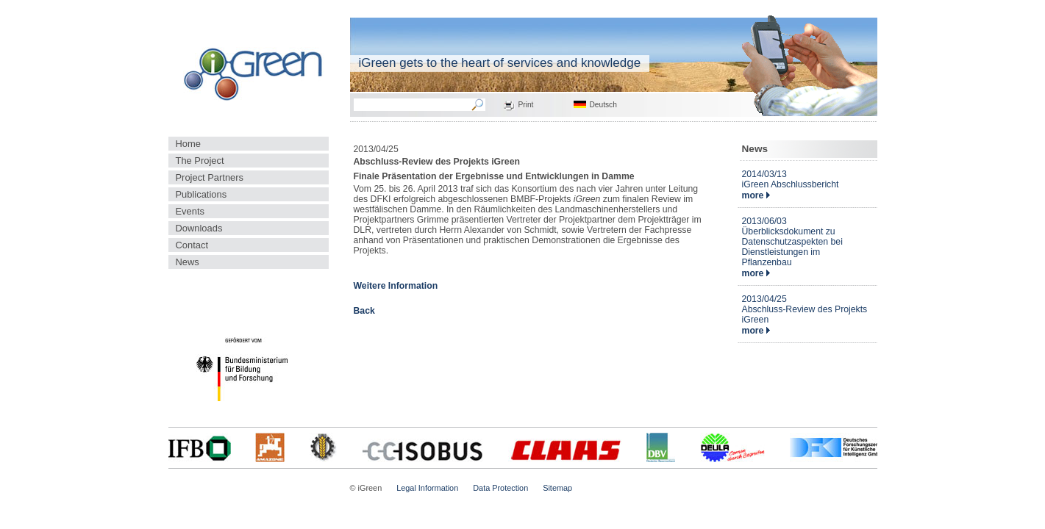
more (756, 195)
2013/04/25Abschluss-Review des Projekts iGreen (805, 309)
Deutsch (603, 105)
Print (526, 105)
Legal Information (427, 487)
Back (364, 311)
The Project (200, 160)
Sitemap (557, 487)
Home (188, 143)
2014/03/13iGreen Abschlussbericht (790, 179)
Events (190, 211)
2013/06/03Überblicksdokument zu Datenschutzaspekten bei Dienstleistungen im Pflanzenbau (792, 241)
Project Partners (210, 177)
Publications (201, 194)
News (187, 261)
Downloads (199, 228)
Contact (192, 245)
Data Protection (500, 487)
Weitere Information (396, 286)
